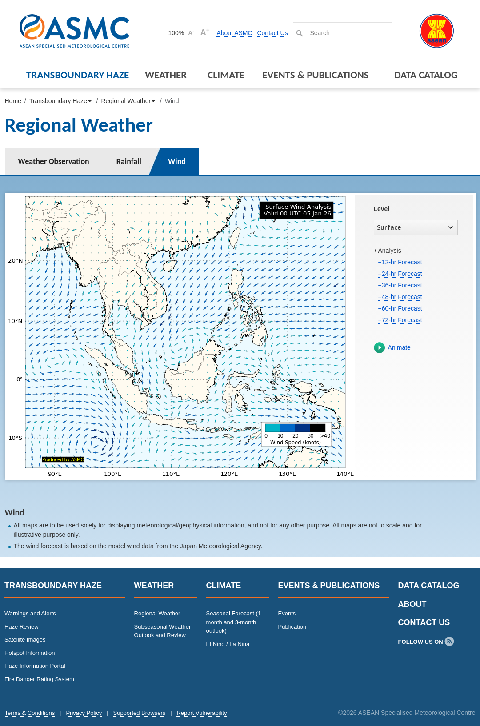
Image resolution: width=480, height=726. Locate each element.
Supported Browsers (139, 713)
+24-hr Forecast (400, 273)
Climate (226, 74)
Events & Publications (315, 74)
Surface (415, 227)
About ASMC (234, 32)
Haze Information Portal (34, 665)
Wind (177, 161)
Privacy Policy (84, 713)
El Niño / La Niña (228, 644)
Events (287, 613)
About (412, 604)
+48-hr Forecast (400, 296)
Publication (292, 626)
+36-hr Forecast (400, 285)
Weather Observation (53, 161)
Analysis (389, 250)
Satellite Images (25, 639)
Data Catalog (425, 74)
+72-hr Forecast (400, 319)
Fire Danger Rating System (39, 679)
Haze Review (21, 626)
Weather (166, 74)
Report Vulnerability (201, 713)
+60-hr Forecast (400, 308)
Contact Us (272, 32)
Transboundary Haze (77, 74)
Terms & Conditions (30, 713)
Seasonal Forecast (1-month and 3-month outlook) (234, 622)
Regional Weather (157, 613)
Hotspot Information (29, 653)
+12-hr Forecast (400, 262)
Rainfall (128, 161)
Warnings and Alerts (30, 613)
